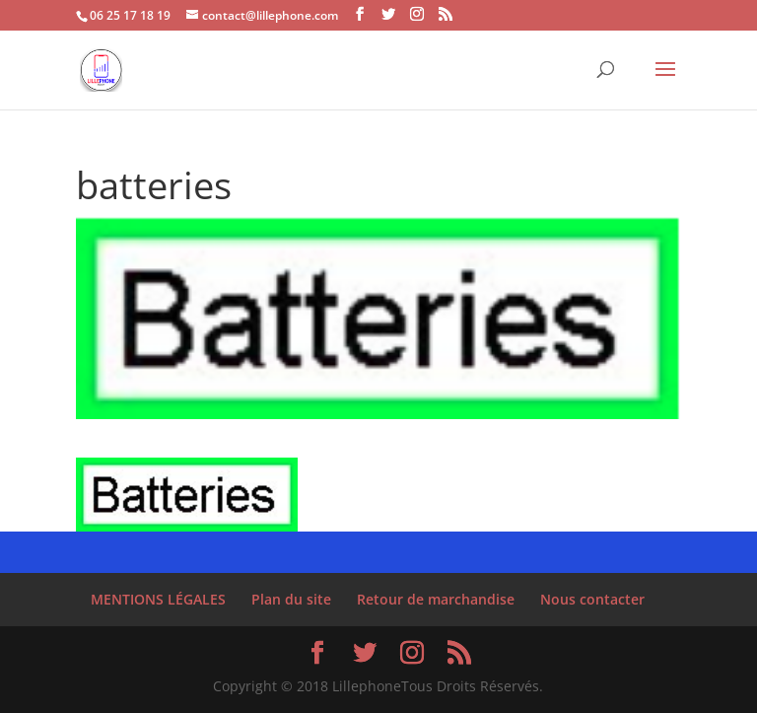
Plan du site (291, 599)
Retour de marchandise (436, 599)
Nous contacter (592, 599)
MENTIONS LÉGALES (158, 599)
